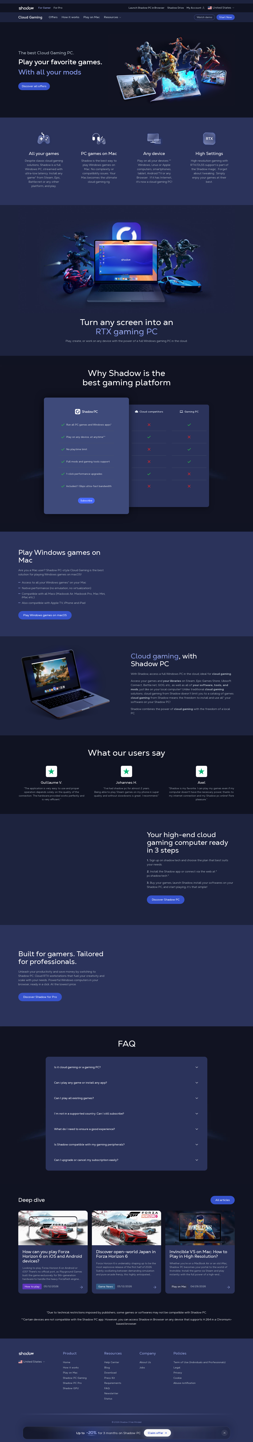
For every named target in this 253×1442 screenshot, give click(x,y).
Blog (107, 1367)
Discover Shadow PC (166, 899)
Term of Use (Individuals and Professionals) (199, 1362)
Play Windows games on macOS (45, 615)
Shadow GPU (71, 1388)
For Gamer (44, 7)
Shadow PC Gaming (75, 1377)
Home (66, 1362)
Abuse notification (184, 1383)
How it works (70, 17)
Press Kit (109, 1377)
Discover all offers (34, 86)
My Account (196, 7)
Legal (176, 1367)
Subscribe (86, 500)
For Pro (58, 7)
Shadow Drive (175, 7)
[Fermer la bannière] (225, 1433)
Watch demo (204, 17)
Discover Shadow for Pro (40, 997)
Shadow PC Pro (72, 1383)
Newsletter (111, 1393)
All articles (222, 1200)
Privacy (177, 1372)
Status (108, 1398)
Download (110, 1372)
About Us (145, 1362)
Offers (53, 17)
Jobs (142, 1367)
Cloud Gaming (30, 17)
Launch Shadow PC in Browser (146, 7)
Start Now (225, 17)
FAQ (107, 1388)
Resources (113, 17)
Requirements (112, 1383)
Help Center (111, 1362)
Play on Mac (91, 17)
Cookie (177, 1377)
